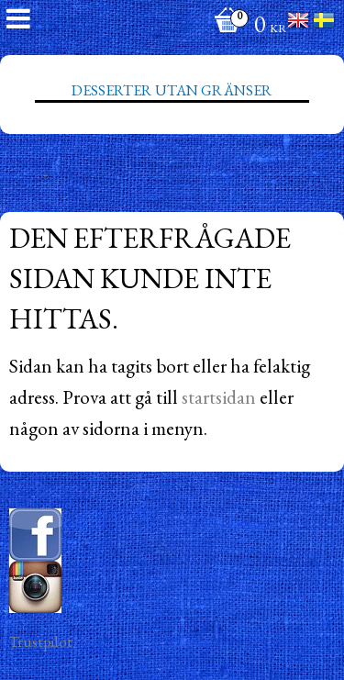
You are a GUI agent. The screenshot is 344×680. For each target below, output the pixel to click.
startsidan (219, 397)
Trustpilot (40, 641)
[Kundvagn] (246, 26)
